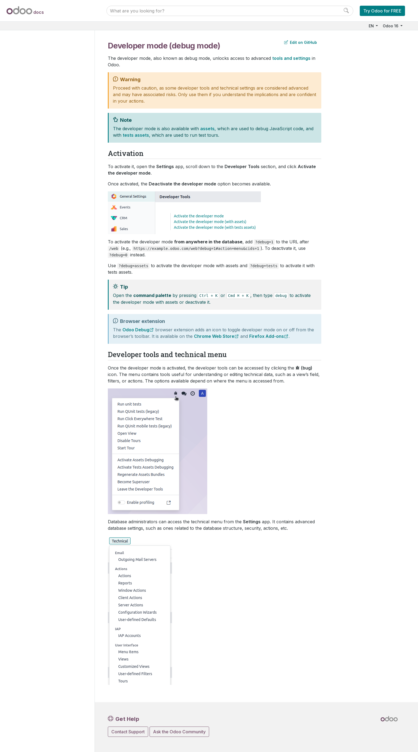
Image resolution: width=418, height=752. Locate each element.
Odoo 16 (391, 26)
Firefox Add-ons (266, 336)
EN (372, 26)
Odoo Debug (135, 329)
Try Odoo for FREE (382, 11)
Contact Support (128, 731)
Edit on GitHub (300, 42)
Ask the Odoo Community (179, 731)
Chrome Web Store (214, 336)
